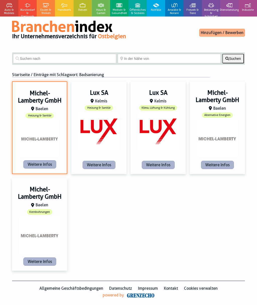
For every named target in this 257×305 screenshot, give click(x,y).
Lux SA (99, 92)
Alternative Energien (217, 115)
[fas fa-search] (233, 58)
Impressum (148, 288)
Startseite (21, 74)
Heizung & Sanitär (39, 115)
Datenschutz (120, 288)
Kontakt (171, 288)
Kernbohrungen (39, 212)
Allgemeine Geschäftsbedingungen (71, 288)
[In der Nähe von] (169, 58)
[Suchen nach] (64, 58)
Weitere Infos (40, 164)
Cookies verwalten (201, 288)
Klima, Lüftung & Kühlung (158, 107)
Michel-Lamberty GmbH (39, 97)
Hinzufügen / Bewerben (222, 32)
